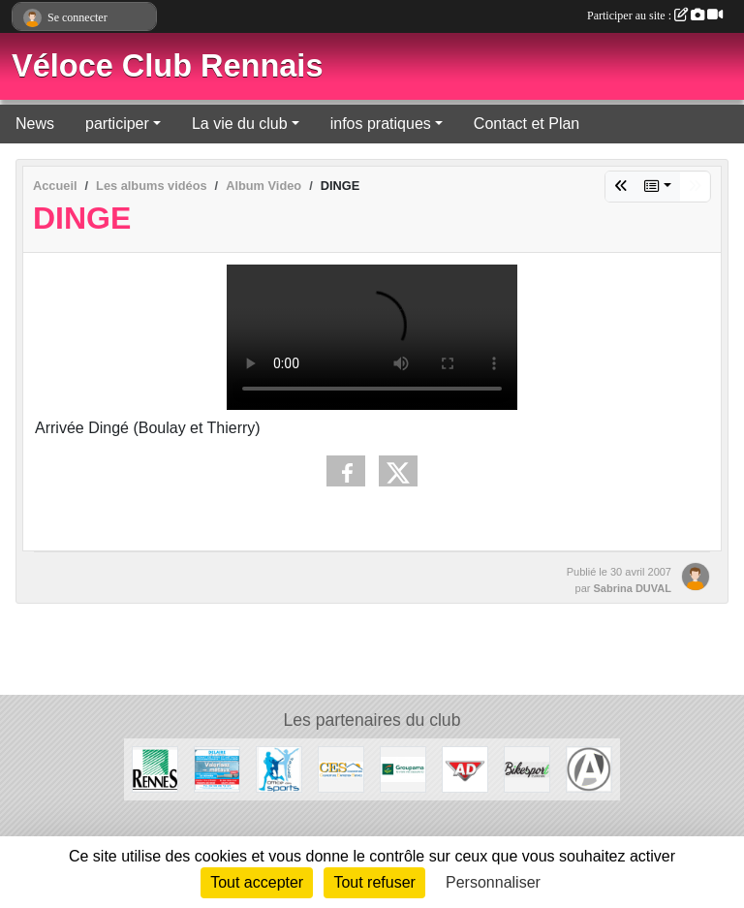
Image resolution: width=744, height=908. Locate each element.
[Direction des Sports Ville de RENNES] (279, 768)
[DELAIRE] (217, 768)
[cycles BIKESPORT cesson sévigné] (527, 768)
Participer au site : (655, 15)
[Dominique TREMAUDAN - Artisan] (589, 768)
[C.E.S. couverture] (341, 768)
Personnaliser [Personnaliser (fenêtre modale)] (493, 882)
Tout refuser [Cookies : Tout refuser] (374, 882)
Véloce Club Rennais (167, 65)
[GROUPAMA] (403, 768)
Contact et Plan (526, 123)
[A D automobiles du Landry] (465, 768)
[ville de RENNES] (155, 768)
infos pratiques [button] (380, 123)
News (35, 123)
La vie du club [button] (240, 123)
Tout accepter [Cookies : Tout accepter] (256, 882)
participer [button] (117, 123)
